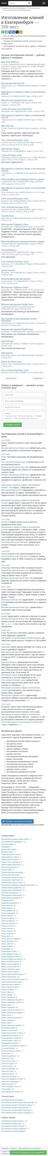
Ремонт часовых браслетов (11, 1018)
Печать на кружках (7, 921)
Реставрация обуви (8, 1028)
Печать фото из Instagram (10, 939)
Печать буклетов (7, 905)
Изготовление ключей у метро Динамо (15, 1108)
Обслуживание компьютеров (11, 895)
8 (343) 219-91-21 (7, 309)
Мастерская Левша (9, 675)
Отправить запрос (12, 425)
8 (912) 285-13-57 (20, 264)
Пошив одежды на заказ (10, 954)
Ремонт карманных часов (10, 969)
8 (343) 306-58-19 (20, 151)
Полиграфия (5, 949)
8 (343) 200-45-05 (19, 332)
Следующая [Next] (39, 378)
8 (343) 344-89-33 (23, 182)
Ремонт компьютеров (8, 977)
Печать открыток (7, 931)
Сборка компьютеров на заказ (12, 1033)
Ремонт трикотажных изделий (11, 1012)
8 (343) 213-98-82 (23, 142)
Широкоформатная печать (10, 1092)
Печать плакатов (7, 933)
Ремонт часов (6, 1015)
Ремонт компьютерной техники (12, 974)
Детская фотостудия (8, 849)
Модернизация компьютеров (11, 890)
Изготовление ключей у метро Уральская (15, 1110)
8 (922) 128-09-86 (37, 66)
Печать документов (8, 911)
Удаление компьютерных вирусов (13, 1046)
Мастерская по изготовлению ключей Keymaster (21, 638)
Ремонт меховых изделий (10, 984)
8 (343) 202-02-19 (19, 364)
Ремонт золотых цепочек (10, 967)
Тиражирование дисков (9, 1043)
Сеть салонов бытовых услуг (13, 462)
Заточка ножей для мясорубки (12, 872)
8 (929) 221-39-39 (20, 227)
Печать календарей (8, 913)
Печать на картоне (7, 918)
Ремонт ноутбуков (7, 990)
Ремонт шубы (6, 1023)
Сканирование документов (10, 1035)
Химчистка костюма (8, 1061)
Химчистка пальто (7, 1074)
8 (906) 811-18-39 (19, 96)
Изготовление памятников (10, 880)
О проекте (5, 1148)
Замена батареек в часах (10, 854)
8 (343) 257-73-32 (18, 103)
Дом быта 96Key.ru (9, 662)
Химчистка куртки (7, 1064)
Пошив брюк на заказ (9, 951)
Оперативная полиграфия (10, 898)
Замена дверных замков (10, 857)
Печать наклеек (6, 928)
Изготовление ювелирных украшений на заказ (17, 885)
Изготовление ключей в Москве (12, 1121)
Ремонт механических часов (11, 982)
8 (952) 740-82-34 (19, 218)
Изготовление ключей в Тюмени (12, 1126)
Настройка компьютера (9, 893)
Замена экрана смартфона (10, 865)
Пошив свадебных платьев (10, 956)
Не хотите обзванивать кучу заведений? (28, 1152)
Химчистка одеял (7, 1071)
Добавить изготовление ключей (17, 821)
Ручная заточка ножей (9, 1030)
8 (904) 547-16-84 (23, 128)
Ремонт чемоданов (8, 1020)
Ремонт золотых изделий (10, 964)
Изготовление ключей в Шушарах (13, 1131)
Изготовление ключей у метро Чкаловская (16, 1113)
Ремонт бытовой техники (10, 961)
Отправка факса (7, 900)
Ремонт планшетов (8, 997)
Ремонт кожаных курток (9, 972)
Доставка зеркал (7, 852)
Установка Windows (8, 1048)
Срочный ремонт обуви (9, 1041)
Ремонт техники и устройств (11, 1010)
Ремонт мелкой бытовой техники (13, 979)
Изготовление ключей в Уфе (11, 1123)
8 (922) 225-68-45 (25, 192)
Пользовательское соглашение (30, 1148)
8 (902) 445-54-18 (39, 157)
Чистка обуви (6, 1089)
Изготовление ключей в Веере (12, 1100)
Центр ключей (7, 508)
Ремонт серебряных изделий (11, 1000)
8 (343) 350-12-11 (20, 273)
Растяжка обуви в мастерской (12, 959)
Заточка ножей (6, 870)
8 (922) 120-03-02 (20, 111)
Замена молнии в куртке (10, 859)
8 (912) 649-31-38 (27, 355)
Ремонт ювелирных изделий (11, 1025)
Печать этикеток (7, 944)
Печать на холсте (7, 926)
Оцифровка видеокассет (10, 903)
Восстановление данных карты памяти (15, 839)
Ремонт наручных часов (9, 987)
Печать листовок (7, 916)
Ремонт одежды (7, 995)
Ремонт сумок (6, 1005)
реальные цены (35, 41)
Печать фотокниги (7, 941)
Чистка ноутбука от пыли (10, 1086)
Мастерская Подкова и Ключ (13, 695)
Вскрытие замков (7, 844)
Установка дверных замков (10, 1051)
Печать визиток (6, 908)
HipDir (4, 3)
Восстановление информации (12, 842)
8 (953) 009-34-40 (21, 173)
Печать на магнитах (8, 923)
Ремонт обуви (6, 992)
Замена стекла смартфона (10, 862)
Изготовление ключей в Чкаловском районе (17, 1105)
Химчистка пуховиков (9, 1076)
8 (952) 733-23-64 (24, 120)
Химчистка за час (7, 1058)
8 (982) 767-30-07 (22, 323)
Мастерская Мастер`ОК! (11, 490)
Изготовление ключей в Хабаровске (14, 1129)
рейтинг (19, 36)
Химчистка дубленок (8, 1056)
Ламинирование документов (11, 888)
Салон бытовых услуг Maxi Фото (14, 542)
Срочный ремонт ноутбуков (11, 1038)
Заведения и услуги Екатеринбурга (13, 8)
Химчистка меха (7, 1066)
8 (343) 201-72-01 (23, 252)
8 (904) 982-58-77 (23, 281)
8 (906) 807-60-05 (23, 86)
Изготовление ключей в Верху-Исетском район (18, 1102)
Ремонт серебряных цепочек (11, 1002)
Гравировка (5, 847)
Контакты (13, 1148)
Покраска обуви (7, 946)
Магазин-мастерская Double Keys (15, 475)
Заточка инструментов (9, 867)
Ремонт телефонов (8, 1007)
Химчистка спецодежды (9, 1081)
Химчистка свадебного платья (12, 1079)
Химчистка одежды (8, 1069)
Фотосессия (5, 1053)
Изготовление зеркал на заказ (12, 877)
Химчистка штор (7, 1084)
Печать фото (5, 936)
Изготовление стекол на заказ (12, 882)
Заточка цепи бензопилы (10, 875)
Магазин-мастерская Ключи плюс (15, 448)
